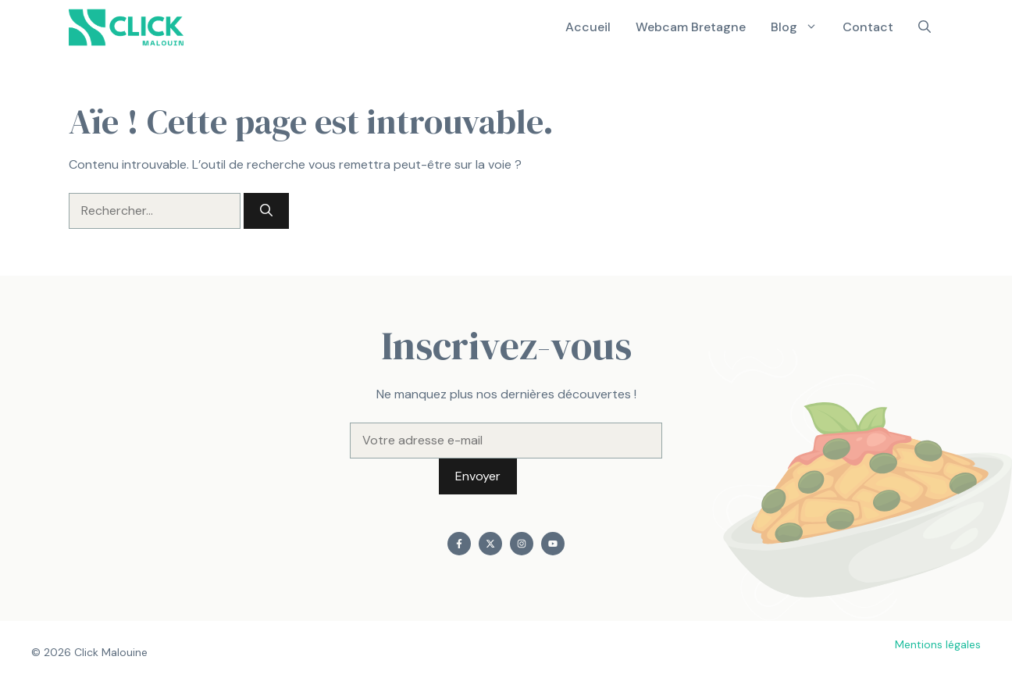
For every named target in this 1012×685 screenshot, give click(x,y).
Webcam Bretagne (691, 27)
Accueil (588, 27)
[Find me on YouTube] (553, 543)
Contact (868, 27)
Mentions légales (938, 644)
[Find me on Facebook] (459, 543)
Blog (800, 27)
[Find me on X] (490, 543)
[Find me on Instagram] (521, 543)
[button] (924, 27)
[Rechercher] (266, 211)
